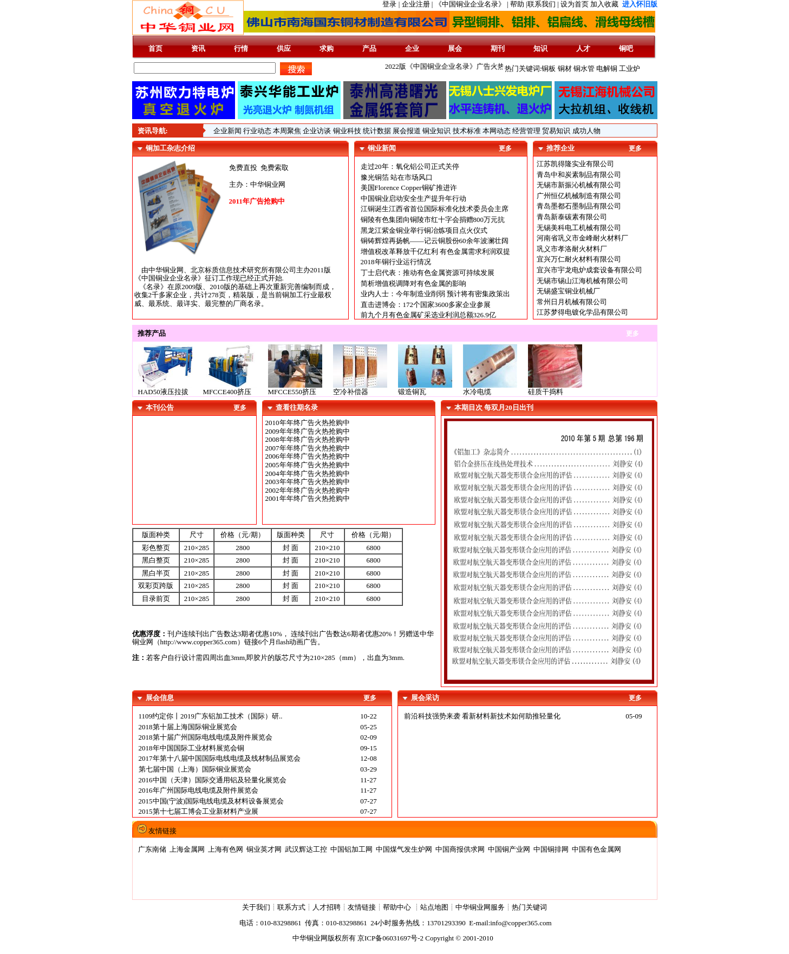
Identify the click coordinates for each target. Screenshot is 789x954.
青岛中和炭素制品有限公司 (579, 175)
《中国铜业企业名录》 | (472, 4)
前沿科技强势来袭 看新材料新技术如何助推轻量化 (482, 716)
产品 (369, 48)
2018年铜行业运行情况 (396, 262)
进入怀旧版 (639, 4)
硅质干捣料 (545, 392)
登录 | (391, 4)
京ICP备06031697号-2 (390, 938)
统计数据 (377, 131)
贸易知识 (556, 131)
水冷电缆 (477, 392)
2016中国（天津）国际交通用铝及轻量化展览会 (212, 780)
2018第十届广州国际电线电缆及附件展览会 (205, 737)
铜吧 (626, 48)
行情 (241, 48)
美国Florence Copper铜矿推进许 (409, 188)
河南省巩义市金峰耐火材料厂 (582, 238)
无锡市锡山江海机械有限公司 (582, 281)
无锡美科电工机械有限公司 (579, 228)
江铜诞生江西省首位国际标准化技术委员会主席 (434, 209)
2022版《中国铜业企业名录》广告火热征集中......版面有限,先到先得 (496, 66)
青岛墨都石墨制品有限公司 (579, 206)
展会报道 (407, 131)
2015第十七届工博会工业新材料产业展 (198, 811)
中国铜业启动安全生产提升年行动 (413, 198)
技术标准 (467, 131)
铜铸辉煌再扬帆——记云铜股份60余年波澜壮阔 (434, 241)
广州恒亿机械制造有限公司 (579, 196)
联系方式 (291, 907)
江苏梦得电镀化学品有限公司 (582, 312)
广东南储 (152, 849)
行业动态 (257, 131)
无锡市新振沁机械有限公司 (579, 185)
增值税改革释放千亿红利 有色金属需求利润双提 (435, 251)
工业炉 (629, 68)
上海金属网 (187, 849)
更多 (505, 148)
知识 (540, 48)
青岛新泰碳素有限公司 (572, 217)
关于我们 (256, 907)
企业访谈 (317, 131)
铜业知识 (436, 131)
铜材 (565, 68)
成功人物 (586, 131)
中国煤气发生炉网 (404, 849)
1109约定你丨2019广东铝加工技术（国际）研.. (211, 716)
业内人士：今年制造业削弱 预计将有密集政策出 (435, 294)
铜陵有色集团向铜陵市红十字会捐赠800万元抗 (433, 219)
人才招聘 (326, 907)
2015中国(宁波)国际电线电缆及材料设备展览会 (211, 801)
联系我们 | (543, 4)
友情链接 (362, 907)
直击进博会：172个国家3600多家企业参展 (426, 304)
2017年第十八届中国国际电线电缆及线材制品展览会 (220, 758)
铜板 (549, 68)
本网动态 (496, 131)
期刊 (498, 48)
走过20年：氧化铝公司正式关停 (410, 166)
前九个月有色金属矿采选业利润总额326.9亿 (428, 315)
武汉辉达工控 (306, 849)
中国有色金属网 (596, 849)
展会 (455, 48)
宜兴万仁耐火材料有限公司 (579, 259)
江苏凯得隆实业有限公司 (575, 164)
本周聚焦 (287, 131)
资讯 (198, 48)
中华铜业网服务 (480, 907)
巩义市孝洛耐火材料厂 (572, 249)
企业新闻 (227, 131)
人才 (583, 48)
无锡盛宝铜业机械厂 (568, 291)
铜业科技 (347, 131)
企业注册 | (418, 4)
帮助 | (518, 4)
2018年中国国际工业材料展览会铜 (191, 748)
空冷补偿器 (350, 392)
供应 (284, 48)
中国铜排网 (551, 849)
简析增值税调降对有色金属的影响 (413, 283)
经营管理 (526, 131)
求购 (326, 48)
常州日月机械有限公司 (572, 302)
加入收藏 (604, 4)
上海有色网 (225, 849)
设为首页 (574, 4)
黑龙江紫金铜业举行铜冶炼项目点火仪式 (424, 230)
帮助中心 (398, 907)
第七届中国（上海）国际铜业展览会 (195, 769)
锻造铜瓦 (412, 392)
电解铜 (606, 68)
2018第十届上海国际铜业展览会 (188, 727)
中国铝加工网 (351, 849)
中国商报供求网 (460, 849)
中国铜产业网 (509, 849)
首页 (155, 48)
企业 (412, 48)
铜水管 (584, 68)
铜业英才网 (264, 849)
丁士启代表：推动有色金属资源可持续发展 (427, 273)
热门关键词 (529, 907)
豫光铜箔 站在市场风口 (397, 177)
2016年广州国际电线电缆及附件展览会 (198, 790)
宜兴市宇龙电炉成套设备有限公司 (589, 270)
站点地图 (434, 907)
